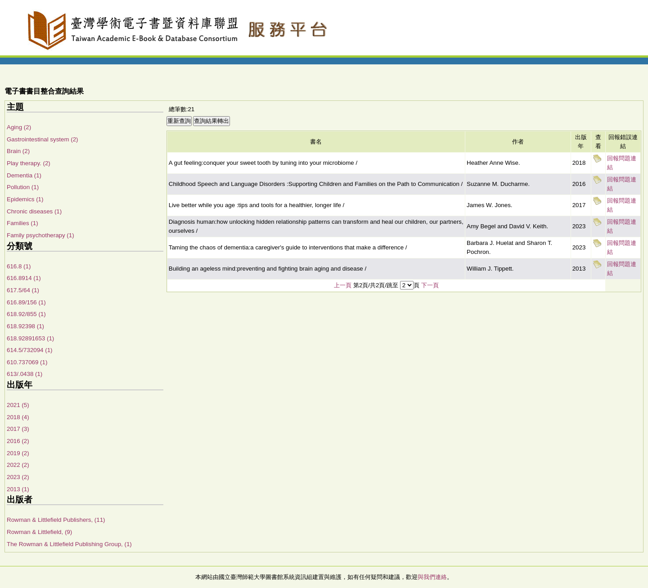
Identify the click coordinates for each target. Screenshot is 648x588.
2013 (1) (18, 489)
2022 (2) (18, 464)
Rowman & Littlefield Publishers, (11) (56, 519)
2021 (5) (18, 405)
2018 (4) (18, 417)
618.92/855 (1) (26, 314)
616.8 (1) (19, 266)
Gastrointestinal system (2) (42, 139)
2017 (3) (18, 428)
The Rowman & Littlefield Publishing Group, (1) (69, 544)
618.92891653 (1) (30, 338)
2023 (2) (18, 477)
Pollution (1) (23, 187)
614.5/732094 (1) (30, 350)
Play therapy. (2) (28, 163)
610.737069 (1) (27, 362)
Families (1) (22, 223)
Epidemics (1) (25, 199)
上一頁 (342, 285)
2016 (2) (18, 441)
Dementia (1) (24, 175)
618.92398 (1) (25, 326)
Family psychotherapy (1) (40, 235)
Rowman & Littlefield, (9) (39, 532)
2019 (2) (18, 453)
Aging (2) (19, 127)
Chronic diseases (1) (34, 211)
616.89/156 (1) (26, 302)
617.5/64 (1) (23, 290)
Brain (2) (18, 151)
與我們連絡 (432, 577)
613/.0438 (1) (24, 374)
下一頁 (430, 285)
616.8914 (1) (24, 278)
